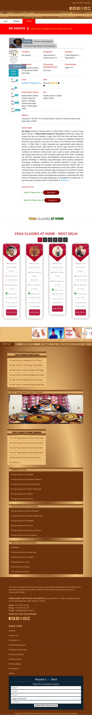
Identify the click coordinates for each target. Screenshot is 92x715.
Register (16, 21)
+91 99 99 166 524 (22, 605)
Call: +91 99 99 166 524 (81, 3)
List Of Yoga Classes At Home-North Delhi (27, 438)
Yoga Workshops (78, 13)
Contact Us (14, 640)
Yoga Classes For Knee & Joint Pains (26, 530)
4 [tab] (55, 240)
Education (69, 52)
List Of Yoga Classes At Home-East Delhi (26, 448)
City (44, 92)
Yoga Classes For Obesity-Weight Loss (27, 516)
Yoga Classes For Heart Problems (25, 511)
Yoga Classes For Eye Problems (24, 535)
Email (24, 80)
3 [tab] (50, 240)
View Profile (11, 312)
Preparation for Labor (20, 562)
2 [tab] (45, 240)
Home (5, 13)
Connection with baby (20, 567)
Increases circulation (20, 572)
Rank (45, 80)
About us (17, 13)
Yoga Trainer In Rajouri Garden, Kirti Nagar (27, 370)
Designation (47, 52)
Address (25, 115)
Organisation (27, 64)
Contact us (79, 17)
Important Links (28, 187)
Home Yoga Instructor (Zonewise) (45, 13)
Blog (11, 673)
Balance (15, 547)
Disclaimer (14, 669)
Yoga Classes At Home (50, 17)
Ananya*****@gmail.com (31, 83)
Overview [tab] (27, 41)
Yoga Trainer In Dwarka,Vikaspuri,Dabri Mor (27, 385)
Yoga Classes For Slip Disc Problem (25, 484)
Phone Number (70, 64)
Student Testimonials (18, 650)
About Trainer (27, 128)
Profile (28, 21)
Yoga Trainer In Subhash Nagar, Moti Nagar (27, 375)
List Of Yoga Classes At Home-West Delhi (26, 443)
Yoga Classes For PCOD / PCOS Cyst (26, 489)
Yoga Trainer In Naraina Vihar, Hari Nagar (26, 380)
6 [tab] (65, 240)
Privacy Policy (15, 659)
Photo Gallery (15, 664)
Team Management (17, 645)
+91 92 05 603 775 (22, 608)
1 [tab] (39, 240)
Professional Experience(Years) (50, 65)
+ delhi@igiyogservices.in (24, 610)
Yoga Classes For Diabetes (22, 521)
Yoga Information (16, 654)
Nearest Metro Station (30, 92)
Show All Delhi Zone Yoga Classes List (25, 458)
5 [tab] (60, 240)
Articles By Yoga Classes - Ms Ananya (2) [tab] (39, 46)
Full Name (25, 52)
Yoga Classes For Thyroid (22, 494)
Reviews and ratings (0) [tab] (43, 41)
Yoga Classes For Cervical (22, 526)
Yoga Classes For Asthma (22, 499)
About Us (13, 635)
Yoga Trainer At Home (16, 17)
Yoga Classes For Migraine (22, 475)
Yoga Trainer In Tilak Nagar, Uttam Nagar (26, 365)
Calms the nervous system (22, 557)
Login (5, 21)
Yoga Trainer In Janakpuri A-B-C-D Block (26, 360)
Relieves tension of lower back (23, 552)
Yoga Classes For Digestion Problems (26, 479)
